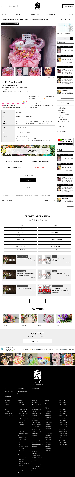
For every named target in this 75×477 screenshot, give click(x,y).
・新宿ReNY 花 (21, 420)
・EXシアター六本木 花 (36, 420)
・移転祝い (46, 396)
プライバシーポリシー (10, 387)
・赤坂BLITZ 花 (21, 400)
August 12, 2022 (22, 107)
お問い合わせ (62, 131)
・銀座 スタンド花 (62, 425)
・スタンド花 (61, 110)
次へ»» (49, 200)
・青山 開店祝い (48, 422)
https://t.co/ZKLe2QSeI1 (9, 105)
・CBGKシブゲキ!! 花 (22, 427)
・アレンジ (60, 117)
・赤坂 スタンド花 (62, 405)
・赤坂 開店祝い (48, 411)
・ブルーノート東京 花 (36, 407)
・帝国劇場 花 (34, 431)
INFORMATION (34, 14)
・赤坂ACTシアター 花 (22, 403)
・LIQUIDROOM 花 (35, 403)
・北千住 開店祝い (48, 446)
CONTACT (70, 14)
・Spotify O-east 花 (21, 433)
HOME (4, 14)
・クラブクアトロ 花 (22, 453)
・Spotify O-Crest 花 (22, 440)
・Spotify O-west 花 (22, 435)
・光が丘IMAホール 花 (35, 462)
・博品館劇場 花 (34, 416)
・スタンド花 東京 (62, 396)
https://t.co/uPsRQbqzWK (35, 103)
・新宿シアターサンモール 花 (24, 422)
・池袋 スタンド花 (62, 403)
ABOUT (18, 14)
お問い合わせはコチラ (37, 337)
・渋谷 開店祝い (48, 404)
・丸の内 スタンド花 (63, 420)
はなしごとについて (9, 384)
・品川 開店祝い (48, 416)
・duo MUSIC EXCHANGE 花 (24, 442)
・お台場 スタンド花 (63, 431)
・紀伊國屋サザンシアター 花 (24, 409)
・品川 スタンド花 (62, 409)
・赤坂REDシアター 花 (22, 405)
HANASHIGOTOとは (64, 103)
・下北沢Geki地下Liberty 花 (36, 453)
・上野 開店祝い (48, 440)
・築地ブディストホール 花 (36, 409)
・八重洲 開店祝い (48, 424)
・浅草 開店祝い (48, 444)
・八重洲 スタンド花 (63, 418)
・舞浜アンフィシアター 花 (23, 459)
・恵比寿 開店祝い (48, 418)
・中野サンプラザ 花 (35, 449)
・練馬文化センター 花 (36, 460)
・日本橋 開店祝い (48, 435)
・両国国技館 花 (21, 461)
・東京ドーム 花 (21, 464)
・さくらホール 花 (21, 444)
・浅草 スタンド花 (62, 438)
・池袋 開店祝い (48, 409)
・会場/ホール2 (34, 396)
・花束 (59, 116)
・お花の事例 (7, 396)
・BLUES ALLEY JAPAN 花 (36, 405)
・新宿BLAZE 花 (21, 418)
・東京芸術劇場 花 (35, 422)
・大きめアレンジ (62, 112)
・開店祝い (46, 403)
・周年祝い (46, 400)
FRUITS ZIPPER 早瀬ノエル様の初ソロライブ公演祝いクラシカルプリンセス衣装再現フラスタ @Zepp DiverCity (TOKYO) (67, 60)
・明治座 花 (20, 398)
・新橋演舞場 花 (34, 447)
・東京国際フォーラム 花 (36, 429)
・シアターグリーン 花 (36, 427)
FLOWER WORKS (51, 14)
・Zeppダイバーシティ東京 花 (24, 414)
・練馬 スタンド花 (62, 436)
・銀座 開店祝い (48, 431)
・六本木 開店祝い (48, 429)
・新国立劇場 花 (34, 398)
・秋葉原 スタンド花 (63, 427)
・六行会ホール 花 (35, 414)
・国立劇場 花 (34, 442)
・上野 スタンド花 (62, 434)
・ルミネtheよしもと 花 (22, 425)
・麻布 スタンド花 (62, 414)
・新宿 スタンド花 (62, 400)
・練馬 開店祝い (48, 442)
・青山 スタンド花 (62, 416)
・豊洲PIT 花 (34, 438)
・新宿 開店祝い (48, 407)
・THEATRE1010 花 (35, 436)
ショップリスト (63, 126)
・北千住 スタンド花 (63, 440)
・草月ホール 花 (34, 434)
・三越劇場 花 (34, 445)
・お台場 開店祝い (48, 438)
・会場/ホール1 (20, 396)
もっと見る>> (64, 98)
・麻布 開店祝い (48, 420)
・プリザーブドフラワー (63, 121)
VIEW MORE (37, 297)
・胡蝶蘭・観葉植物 (62, 119)
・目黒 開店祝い (48, 413)
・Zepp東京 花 (21, 411)
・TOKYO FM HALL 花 (36, 400)
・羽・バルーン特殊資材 (63, 114)
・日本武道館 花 (21, 455)
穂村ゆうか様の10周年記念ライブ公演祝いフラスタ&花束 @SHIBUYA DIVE (67, 51)
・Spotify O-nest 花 (21, 438)
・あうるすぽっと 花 (35, 425)
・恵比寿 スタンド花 (63, 411)
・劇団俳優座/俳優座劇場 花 (37, 440)
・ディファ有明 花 (21, 416)
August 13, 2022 (33, 107)
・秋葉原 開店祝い (48, 433)
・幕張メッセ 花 (21, 457)
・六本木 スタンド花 (63, 422)
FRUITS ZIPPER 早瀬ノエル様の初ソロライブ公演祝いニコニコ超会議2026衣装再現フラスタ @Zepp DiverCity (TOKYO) (67, 82)
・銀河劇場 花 (34, 411)
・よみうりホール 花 (35, 418)
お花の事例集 (62, 108)
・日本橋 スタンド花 (63, 429)
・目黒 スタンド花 (62, 407)
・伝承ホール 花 (21, 446)
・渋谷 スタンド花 (62, 398)
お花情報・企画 (35, 384)
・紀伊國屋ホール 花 (22, 407)
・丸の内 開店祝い (48, 427)
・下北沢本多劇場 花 (35, 451)
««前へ (7, 200)
